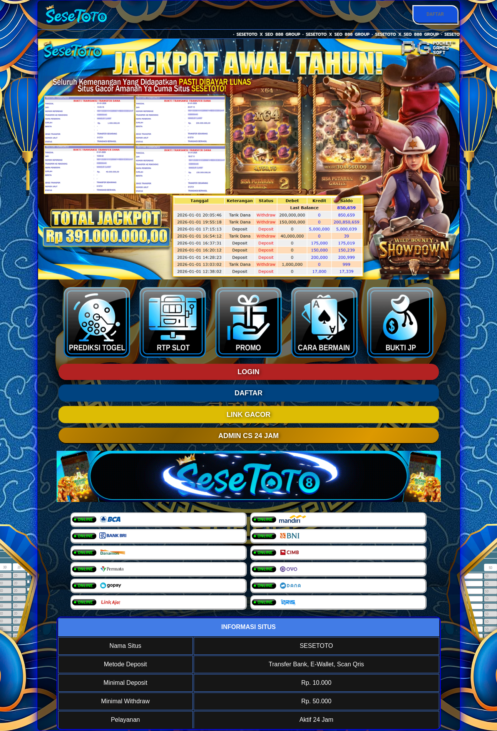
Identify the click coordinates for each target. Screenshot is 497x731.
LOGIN (248, 372)
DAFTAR (435, 14)
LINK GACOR (249, 414)
